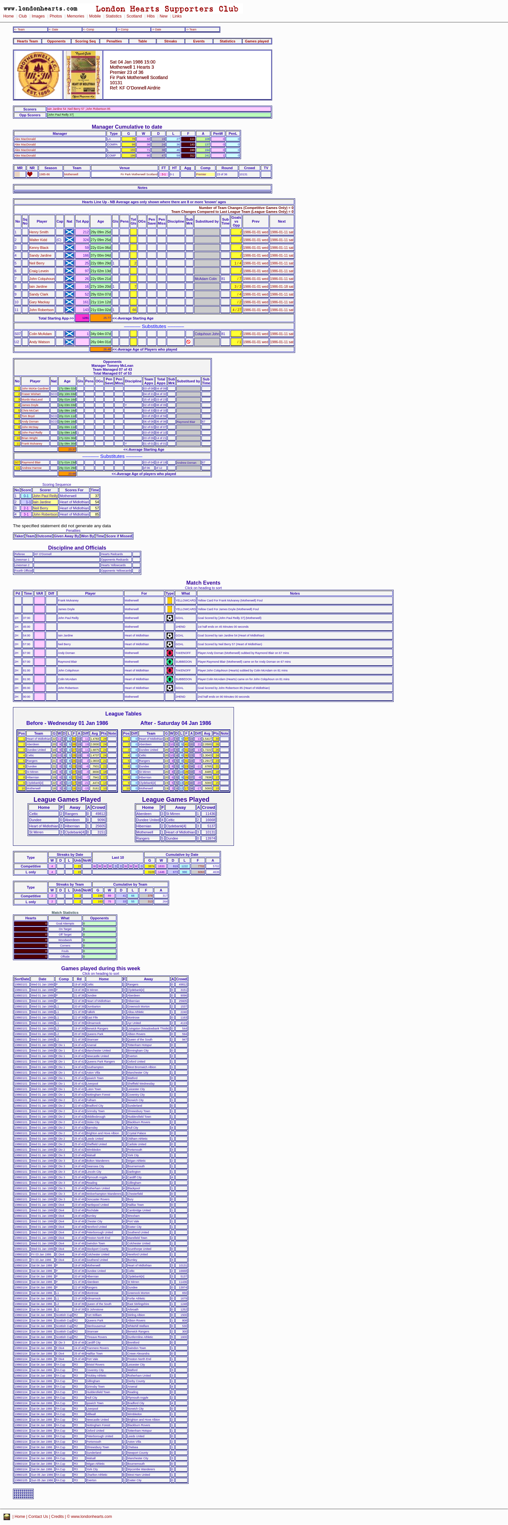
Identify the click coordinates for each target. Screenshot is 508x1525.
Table (142, 41)
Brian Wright (30, 438)
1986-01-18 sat (282, 286)
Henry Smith (39, 232)
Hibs (151, 16)
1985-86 (44, 174)
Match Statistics (65, 912)
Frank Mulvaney (32, 443)
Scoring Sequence (56, 484)
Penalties (114, 41)
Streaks (170, 41)
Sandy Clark (38, 294)
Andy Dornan (30, 421)
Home (8, 16)
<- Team (19, 29)
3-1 (164, 174)
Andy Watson (39, 342)
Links (177, 16)
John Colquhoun (42, 279)
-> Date (156, 29)
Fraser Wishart (31, 394)
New (163, 16)
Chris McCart (30, 410)
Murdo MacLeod (32, 399)
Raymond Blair (31, 462)
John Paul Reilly (32, 432)
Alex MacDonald (25, 139)
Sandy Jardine (40, 255)
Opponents (56, 41)
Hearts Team (27, 41)
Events (199, 41)
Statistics (113, 16)
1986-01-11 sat (282, 232)
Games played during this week (100, 968)
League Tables (123, 713)
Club (23, 16)
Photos (56, 16)
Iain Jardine (38, 286)
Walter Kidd (38, 240)
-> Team (191, 29)
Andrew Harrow (31, 468)
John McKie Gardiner (35, 388)
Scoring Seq (85, 41)
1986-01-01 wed (255, 232)
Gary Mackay (39, 302)
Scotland (134, 16)
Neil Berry (37, 263)
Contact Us (38, 1516)
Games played (257, 41)
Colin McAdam (40, 334)
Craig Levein (39, 271)
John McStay (30, 427)
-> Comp (122, 29)
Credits (57, 1516)
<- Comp (88, 29)
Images (38, 16)
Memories (75, 16)
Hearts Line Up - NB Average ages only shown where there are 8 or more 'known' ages (154, 202)
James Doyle (30, 405)
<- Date (53, 29)
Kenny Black (39, 248)
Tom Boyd (28, 416)
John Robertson (41, 310)
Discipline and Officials (77, 548)
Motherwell (71, 174)
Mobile (95, 16)
